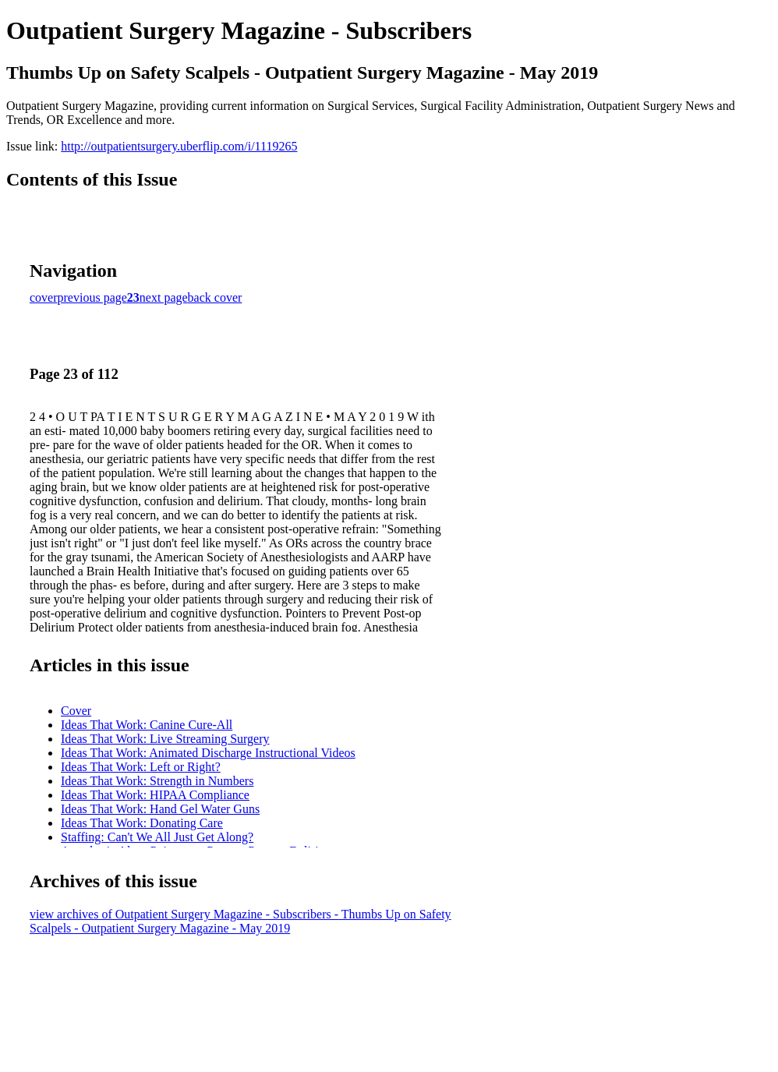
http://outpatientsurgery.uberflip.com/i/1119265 (179, 146)
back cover (215, 297)
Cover (76, 710)
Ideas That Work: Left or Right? (141, 766)
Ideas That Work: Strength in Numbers (157, 780)
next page (164, 297)
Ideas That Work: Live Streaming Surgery (165, 738)
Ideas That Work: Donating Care (142, 823)
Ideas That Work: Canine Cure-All (146, 724)
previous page (92, 297)
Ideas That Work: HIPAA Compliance (155, 794)
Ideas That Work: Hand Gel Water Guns (160, 808)
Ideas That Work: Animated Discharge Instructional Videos (208, 752)
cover (44, 297)
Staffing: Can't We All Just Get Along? (157, 837)
